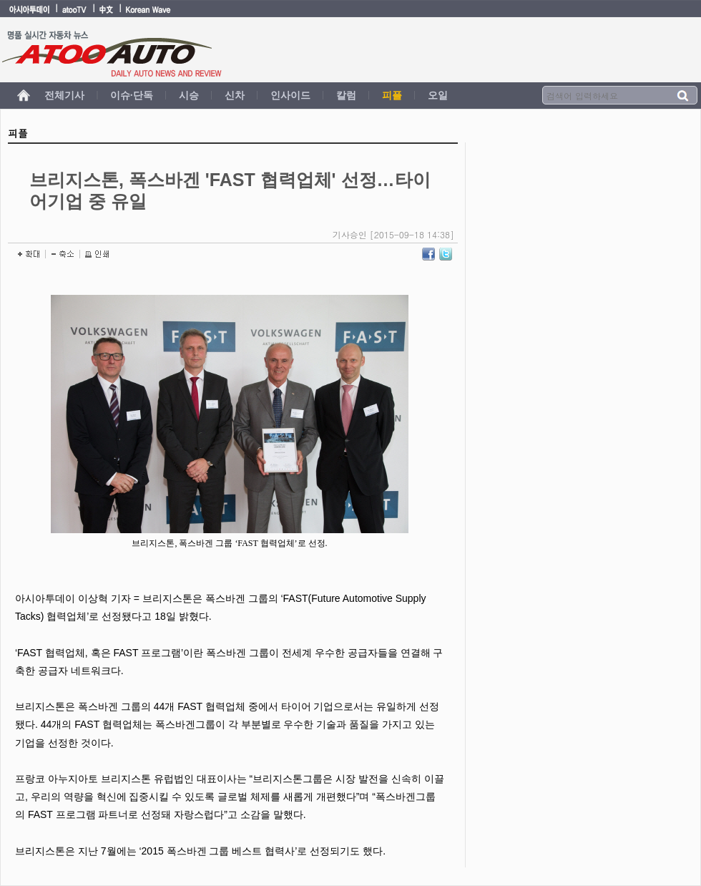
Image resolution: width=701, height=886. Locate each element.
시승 (189, 95)
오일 (438, 95)
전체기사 (64, 95)
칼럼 (346, 95)
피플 (392, 95)
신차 (235, 95)
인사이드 (290, 95)
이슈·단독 (131, 95)
